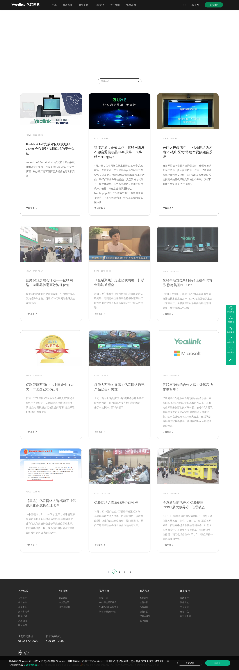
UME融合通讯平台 (108, 602)
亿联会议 (103, 597)
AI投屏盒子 (64, 602)
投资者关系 (23, 611)
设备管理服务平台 (107, 611)
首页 (26, 66)
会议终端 (63, 597)
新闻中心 (22, 606)
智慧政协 (144, 602)
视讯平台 (104, 590)
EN (192, 5)
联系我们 (22, 616)
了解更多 (31, 208)
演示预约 (214, 4)
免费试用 (132, 5)
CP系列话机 (64, 606)
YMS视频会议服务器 (108, 606)
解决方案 (68, 5)
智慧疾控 (144, 611)
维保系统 (184, 606)
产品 (55, 5)
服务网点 (184, 611)
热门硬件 (64, 590)
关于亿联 (23, 590)
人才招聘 (22, 620)
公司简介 (22, 597)
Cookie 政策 (34, 664)
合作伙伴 (100, 5)
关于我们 (116, 5)
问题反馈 (184, 602)
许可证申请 (185, 616)
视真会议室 (145, 616)
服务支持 (84, 5)
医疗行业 (144, 620)
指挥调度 (144, 606)
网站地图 (22, 625)
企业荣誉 (22, 602)
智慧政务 (144, 597)
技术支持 (184, 597)
